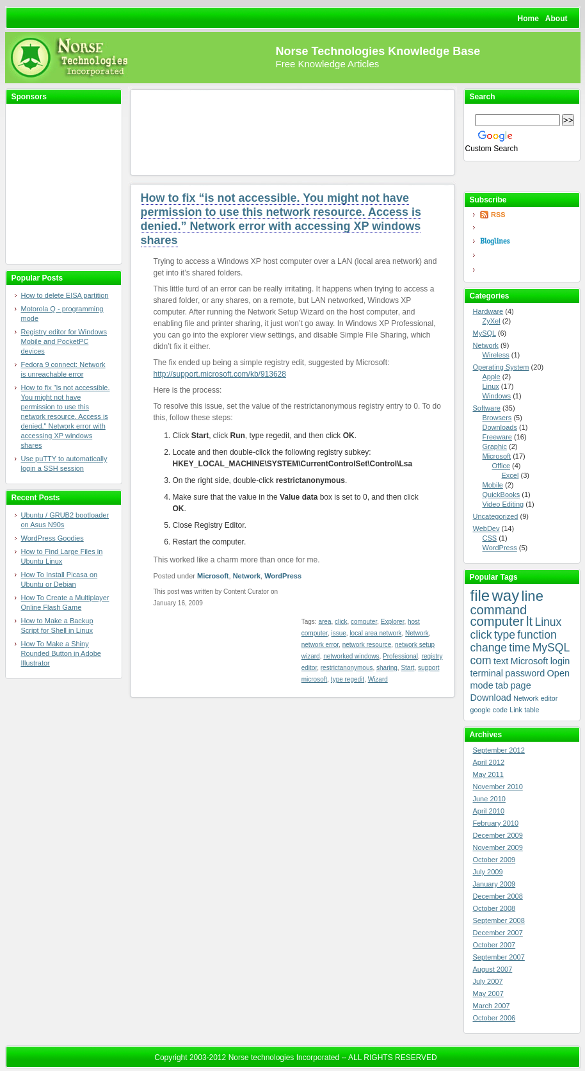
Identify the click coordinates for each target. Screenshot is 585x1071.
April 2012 (489, 762)
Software (487, 408)
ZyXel (492, 321)
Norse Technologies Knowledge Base (378, 51)
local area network (375, 633)
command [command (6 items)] (498, 610)
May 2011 (488, 774)
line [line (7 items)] (532, 596)
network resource (367, 644)
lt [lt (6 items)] (529, 621)
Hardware (488, 311)
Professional (400, 656)
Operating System (501, 367)
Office (501, 466)
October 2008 (494, 908)
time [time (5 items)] (519, 647)
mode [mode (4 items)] (481, 685)
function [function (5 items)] (536, 634)
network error (320, 644)
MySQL (484, 333)
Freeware (497, 437)
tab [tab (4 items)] (501, 685)
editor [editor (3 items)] (549, 698)
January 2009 (494, 884)
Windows (497, 396)
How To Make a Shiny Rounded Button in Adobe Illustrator (61, 653)
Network (246, 576)
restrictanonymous (347, 667)
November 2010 (498, 786)
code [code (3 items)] (500, 710)
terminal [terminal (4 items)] (486, 673)
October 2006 (494, 1018)
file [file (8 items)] (480, 595)
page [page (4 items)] (521, 685)
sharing (386, 667)
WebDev (486, 528)
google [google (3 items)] (480, 710)
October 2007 (494, 945)
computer (364, 621)
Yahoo (525, 270)
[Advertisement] (56, 184)
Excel (510, 475)
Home (528, 18)
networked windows (351, 656)
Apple (492, 376)
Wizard (378, 679)
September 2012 (499, 750)
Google (525, 228)
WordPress (282, 576)
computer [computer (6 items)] (497, 621)
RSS (525, 214)
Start (407, 667)
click (341, 621)
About (556, 18)
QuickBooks (501, 494)
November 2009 (498, 847)
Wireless (496, 355)
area (324, 621)
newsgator (525, 255)
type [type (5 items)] (504, 634)
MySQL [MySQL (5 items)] (551, 647)
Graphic (495, 446)
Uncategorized (495, 516)
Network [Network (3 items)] (525, 698)
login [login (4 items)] (560, 661)
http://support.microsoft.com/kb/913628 (220, 374)
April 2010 (489, 811)
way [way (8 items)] (506, 595)
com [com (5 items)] (481, 660)
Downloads (500, 427)
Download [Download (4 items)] (490, 697)
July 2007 (488, 981)
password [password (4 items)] (525, 673)
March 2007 (491, 1006)
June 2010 (489, 799)
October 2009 (494, 859)
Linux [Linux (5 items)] (547, 622)
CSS (490, 538)
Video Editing (503, 504)
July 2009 (488, 872)
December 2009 (498, 835)
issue (338, 633)
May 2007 (488, 993)
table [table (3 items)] (531, 710)
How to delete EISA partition (65, 295)
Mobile (493, 485)
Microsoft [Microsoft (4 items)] (530, 661)
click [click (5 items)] (481, 634)
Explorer (393, 621)
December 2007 (498, 932)
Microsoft (213, 576)
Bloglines (525, 241)
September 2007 (499, 957)
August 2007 (493, 969)
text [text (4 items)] (500, 661)
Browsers (497, 417)
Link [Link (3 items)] (515, 710)
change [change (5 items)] (488, 647)
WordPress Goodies (52, 538)
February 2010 (496, 823)
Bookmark (522, 176)
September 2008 (499, 920)
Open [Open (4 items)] (558, 673)
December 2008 (498, 896)
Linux (491, 386)
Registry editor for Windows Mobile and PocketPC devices (64, 341)
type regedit (347, 679)
